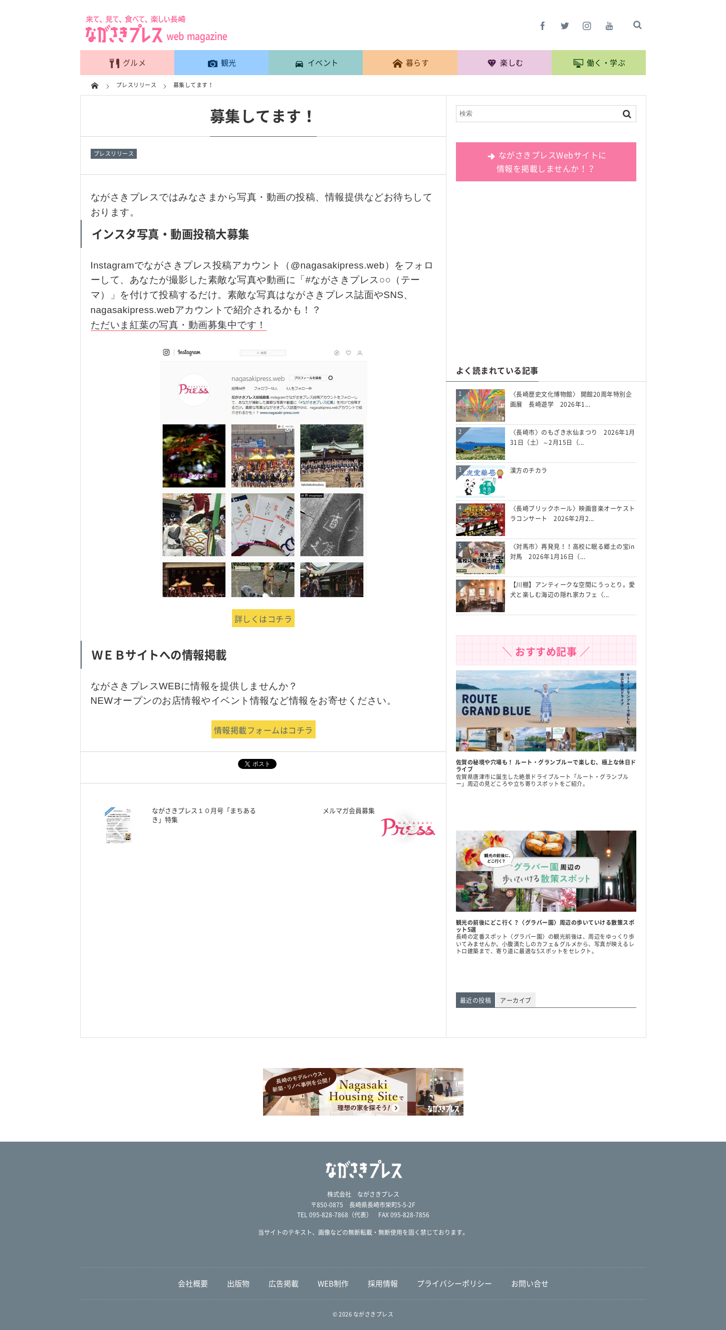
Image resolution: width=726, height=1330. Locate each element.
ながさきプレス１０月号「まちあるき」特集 (204, 815)
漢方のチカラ (529, 470)
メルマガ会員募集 (349, 810)
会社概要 (193, 1283)
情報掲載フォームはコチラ (263, 730)
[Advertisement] (546, 274)
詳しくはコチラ (263, 619)
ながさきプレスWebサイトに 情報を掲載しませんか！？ (546, 161)
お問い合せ (530, 1283)
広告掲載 (284, 1283)
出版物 (238, 1283)
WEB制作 (333, 1283)
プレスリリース (114, 153)
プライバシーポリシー (454, 1283)
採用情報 (383, 1283)
